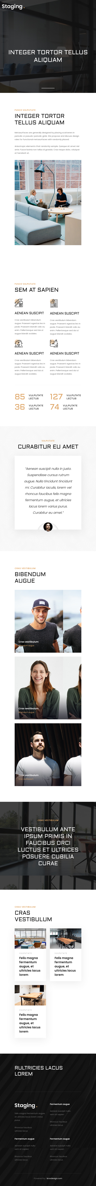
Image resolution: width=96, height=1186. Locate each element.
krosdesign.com (54, 1178)
